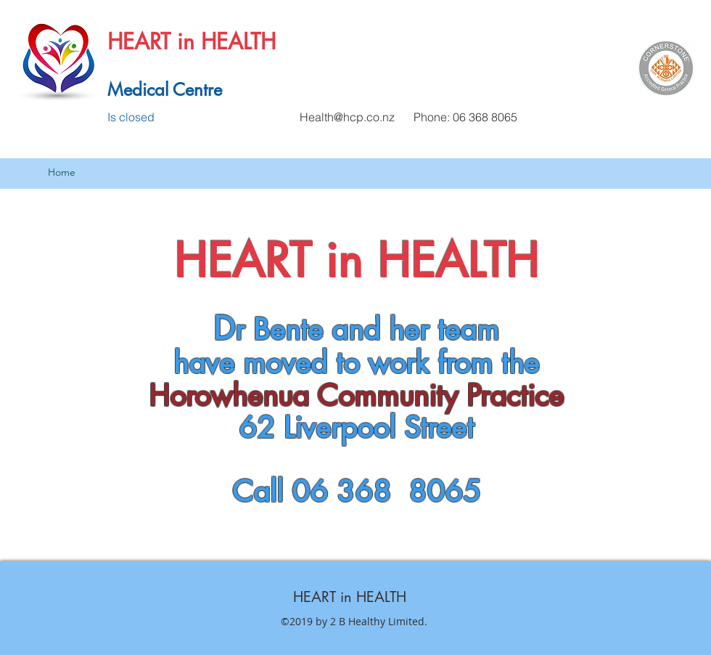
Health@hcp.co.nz (347, 117)
